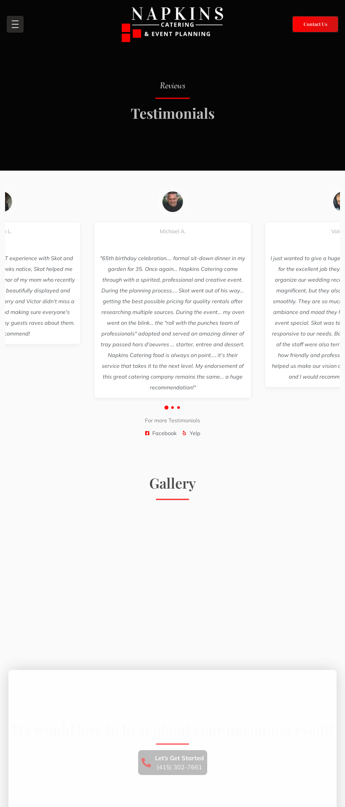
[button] (166, 408)
